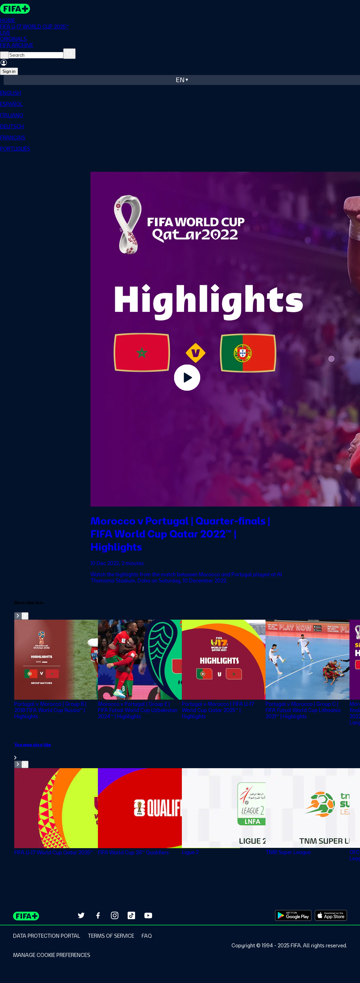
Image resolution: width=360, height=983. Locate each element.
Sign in (8, 71)
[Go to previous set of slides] (17, 616)
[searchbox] (36, 55)
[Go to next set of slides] (25, 616)
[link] (187, 751)
